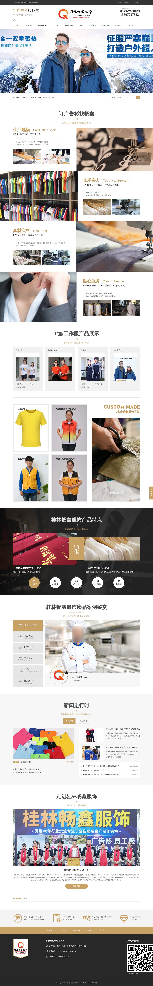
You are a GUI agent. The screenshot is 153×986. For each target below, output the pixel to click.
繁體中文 (127, 2)
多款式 (119, 583)
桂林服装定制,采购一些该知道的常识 (27, 769)
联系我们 (137, 2)
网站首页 (50, 930)
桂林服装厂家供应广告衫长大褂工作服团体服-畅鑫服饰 (110, 766)
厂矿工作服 (99, 384)
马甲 (81, 25)
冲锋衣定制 (68, 25)
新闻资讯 (118, 25)
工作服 (55, 25)
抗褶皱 (97, 583)
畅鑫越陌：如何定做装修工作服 (110, 771)
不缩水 (55, 583)
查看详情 (76, 886)
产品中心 (92, 25)
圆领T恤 (29, 25)
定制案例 (105, 25)
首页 (18, 25)
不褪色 (34, 583)
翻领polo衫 (42, 25)
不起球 (76, 583)
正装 (84, 384)
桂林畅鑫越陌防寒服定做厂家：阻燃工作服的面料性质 (110, 775)
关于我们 (131, 25)
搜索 (138, 97)
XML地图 (94, 983)
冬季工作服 (86, 387)
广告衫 (32, 384)
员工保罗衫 (21, 387)
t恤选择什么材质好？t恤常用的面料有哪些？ (29, 773)
